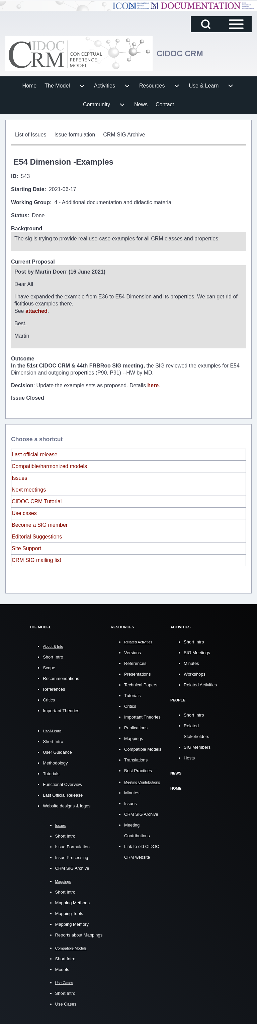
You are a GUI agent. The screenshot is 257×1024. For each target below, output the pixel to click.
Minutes (132, 791)
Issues (19, 477)
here (153, 384)
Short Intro (53, 656)
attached (36, 311)
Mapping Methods (72, 901)
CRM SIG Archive (72, 867)
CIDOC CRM (180, 53)
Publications (136, 726)
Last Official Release (63, 794)
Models (62, 968)
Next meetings (29, 489)
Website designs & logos (66, 804)
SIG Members (197, 746)
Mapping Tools (69, 912)
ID (13, 176)
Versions (132, 651)
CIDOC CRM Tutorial (37, 500)
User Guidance (57, 751)
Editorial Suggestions (37, 535)
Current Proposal (33, 262)
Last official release (35, 453)
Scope (49, 666)
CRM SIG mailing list (36, 559)
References (54, 688)
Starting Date (28, 189)
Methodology (55, 761)
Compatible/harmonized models (49, 465)
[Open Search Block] (206, 24)
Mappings (133, 737)
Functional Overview (62, 783)
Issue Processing (71, 856)
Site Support (26, 547)
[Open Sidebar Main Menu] (236, 24)
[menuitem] (29, 85)
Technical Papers (140, 683)
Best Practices (138, 769)
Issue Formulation (72, 845)
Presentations (137, 673)
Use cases (24, 512)
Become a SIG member (40, 524)
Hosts (189, 756)
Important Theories (61, 709)
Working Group (30, 202)
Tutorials (51, 772)
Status (19, 215)
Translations (136, 758)
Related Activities (200, 683)
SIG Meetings (197, 651)
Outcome (22, 358)
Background (26, 228)
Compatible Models (142, 748)
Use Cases (66, 1003)
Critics (49, 698)
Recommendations (61, 677)
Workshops (194, 673)
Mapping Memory (72, 923)
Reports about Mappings (79, 933)
